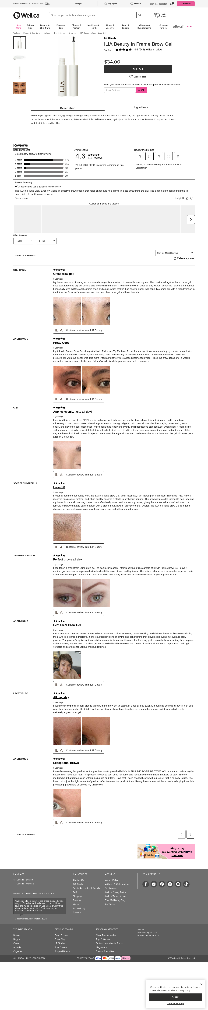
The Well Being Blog (115, 893)
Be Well (110, 897)
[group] (19, 42)
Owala (16, 936)
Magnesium (101, 940)
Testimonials (111, 881)
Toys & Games (103, 932)
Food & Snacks (125, 26)
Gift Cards (78, 877)
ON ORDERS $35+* (28, 3)
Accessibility (79, 901)
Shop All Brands (62, 944)
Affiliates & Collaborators (117, 877)
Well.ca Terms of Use (115, 889)
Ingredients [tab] (141, 107)
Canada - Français (25, 876)
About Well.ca (111, 873)
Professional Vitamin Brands (109, 936)
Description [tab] (67, 108)
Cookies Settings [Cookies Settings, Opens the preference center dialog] (175, 1003)
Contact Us (78, 873)
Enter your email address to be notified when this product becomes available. (142, 84)
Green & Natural (163, 26)
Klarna (76, 897)
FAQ (75, 885)
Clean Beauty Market (106, 928)
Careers (77, 905)
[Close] (201, 984)
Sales (190, 26)
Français (78, 3)
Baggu (16, 932)
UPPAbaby (60, 936)
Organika (17, 944)
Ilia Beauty (110, 38)
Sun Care (18, 26)
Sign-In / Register (158, 4)
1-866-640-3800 (38, 951)
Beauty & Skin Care (45, 26)
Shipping (77, 889)
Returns (77, 893)
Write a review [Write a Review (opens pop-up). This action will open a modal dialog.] (154, 49)
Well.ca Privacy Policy (115, 885)
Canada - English (25, 872)
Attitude (17, 940)
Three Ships (61, 932)
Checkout (186, 3)
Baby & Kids (30, 26)
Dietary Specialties (105, 944)
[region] (175, 994)
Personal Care (61, 26)
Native (16, 928)
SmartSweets (61, 940)
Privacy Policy (184, 990)
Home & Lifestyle (110, 26)
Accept (175, 996)
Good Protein (61, 928)
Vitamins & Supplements (144, 26)
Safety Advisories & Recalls (86, 881)
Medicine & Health (93, 26)
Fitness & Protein (76, 26)
